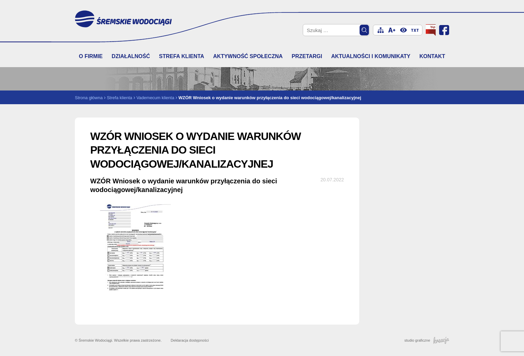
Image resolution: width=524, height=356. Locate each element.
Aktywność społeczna (248, 56)
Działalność (131, 56)
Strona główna (89, 97)
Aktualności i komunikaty (370, 56)
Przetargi (307, 56)
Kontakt (432, 56)
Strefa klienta (181, 56)
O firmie (91, 56)
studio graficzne (426, 340)
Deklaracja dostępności (190, 340)
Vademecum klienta (155, 97)
